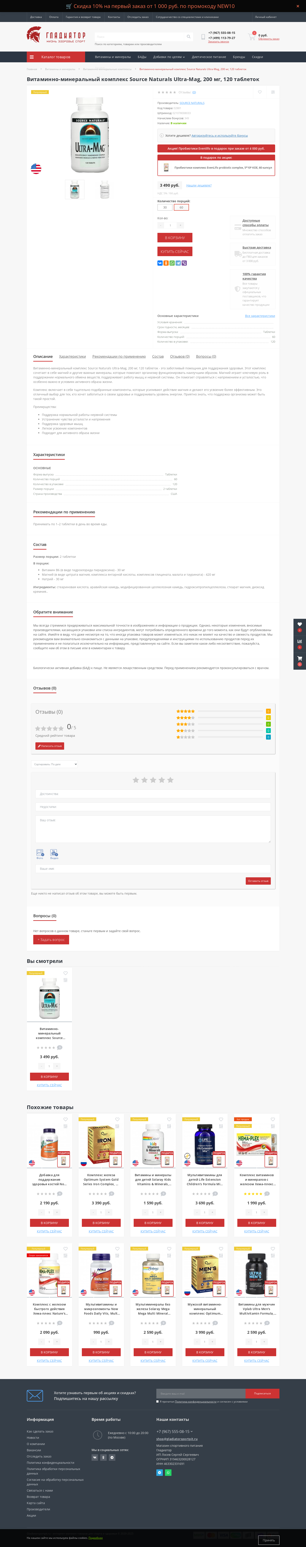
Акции (100, 68)
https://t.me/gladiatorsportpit (112, 1457)
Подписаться (262, 1393)
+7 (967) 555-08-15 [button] (175, 1431)
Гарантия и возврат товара (83, 17)
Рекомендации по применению (119, 356)
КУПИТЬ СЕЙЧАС (183, 250)
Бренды (239, 57)
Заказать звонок (218, 41)
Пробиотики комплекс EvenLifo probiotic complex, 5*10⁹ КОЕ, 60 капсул (223, 167)
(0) (194, 92)
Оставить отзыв (258, 881)
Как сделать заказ (40, 1431)
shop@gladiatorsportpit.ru (177, 1439)
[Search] (188, 37)
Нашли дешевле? (199, 185)
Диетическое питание (209, 57)
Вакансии (34, 1450)
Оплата (54, 17)
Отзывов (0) (180, 356)
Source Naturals (192, 103)
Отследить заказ (138, 17)
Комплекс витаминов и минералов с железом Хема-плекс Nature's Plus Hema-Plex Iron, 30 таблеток (256, 1184)
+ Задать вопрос (51, 939)
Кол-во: (162, 218)
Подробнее (96, 1540)
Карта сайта (36, 1503)
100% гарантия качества (253, 276)
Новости (33, 1438)
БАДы (142, 57)
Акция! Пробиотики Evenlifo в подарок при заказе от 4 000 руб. (216, 148)
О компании (36, 1444)
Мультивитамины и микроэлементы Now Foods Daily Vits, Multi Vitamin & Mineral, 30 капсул (101, 1313)
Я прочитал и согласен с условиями (204, 1401)
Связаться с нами (40, 1490)
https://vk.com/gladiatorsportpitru (95, 1457)
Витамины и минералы (113, 57)
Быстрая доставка (256, 247)
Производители (38, 1509)
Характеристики (72, 356)
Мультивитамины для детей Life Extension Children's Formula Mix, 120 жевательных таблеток (205, 1184)
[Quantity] (170, 225)
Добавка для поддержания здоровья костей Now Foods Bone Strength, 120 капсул (49, 1184)
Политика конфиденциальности (196, 1401)
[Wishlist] (259, 92)
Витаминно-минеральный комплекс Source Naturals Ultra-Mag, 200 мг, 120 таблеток (49, 1038)
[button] (299, 661)
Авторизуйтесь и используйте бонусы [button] (220, 135)
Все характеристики (260, 316)
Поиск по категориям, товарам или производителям (128, 44)
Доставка (36, 17)
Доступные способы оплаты (255, 222)
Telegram (159, 1472)
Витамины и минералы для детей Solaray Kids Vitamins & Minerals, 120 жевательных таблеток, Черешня (153, 1184)
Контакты (114, 17)
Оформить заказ (268, 39)
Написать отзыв (50, 746)
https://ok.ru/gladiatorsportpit (103, 1457)
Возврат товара (38, 1497)
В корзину (183, 237)
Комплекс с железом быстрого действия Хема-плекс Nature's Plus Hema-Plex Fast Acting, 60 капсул (49, 1313)
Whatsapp (168, 1472)
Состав (158, 356)
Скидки (257, 57)
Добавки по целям (169, 57)
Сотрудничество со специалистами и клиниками (187, 17)
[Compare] (272, 92)
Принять (269, 1540)
